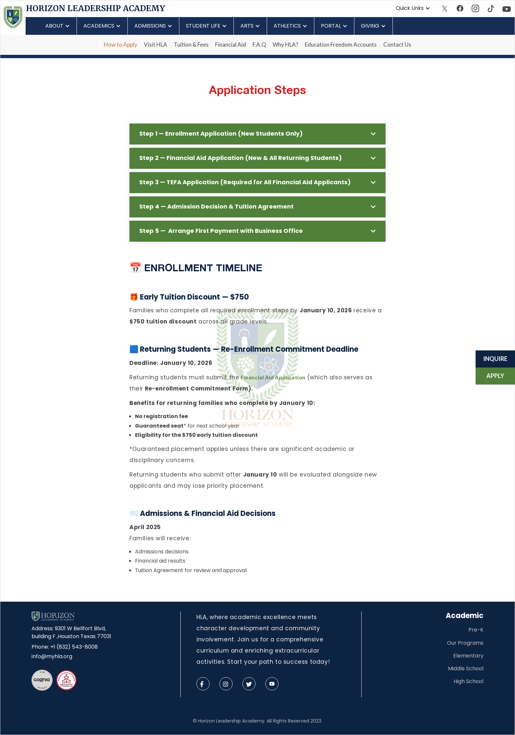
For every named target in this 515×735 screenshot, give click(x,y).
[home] (13, 17)
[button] (413, 8)
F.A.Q (259, 44)
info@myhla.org (52, 656)
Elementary (468, 655)
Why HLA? (285, 44)
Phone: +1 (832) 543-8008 (65, 647)
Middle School (465, 668)
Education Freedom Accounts (341, 44)
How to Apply (120, 44)
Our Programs (465, 643)
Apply (495, 375)
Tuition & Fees (191, 44)
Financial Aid (230, 44)
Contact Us (397, 44)
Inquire (495, 358)
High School (468, 681)
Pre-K (475, 630)
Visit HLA (155, 44)
